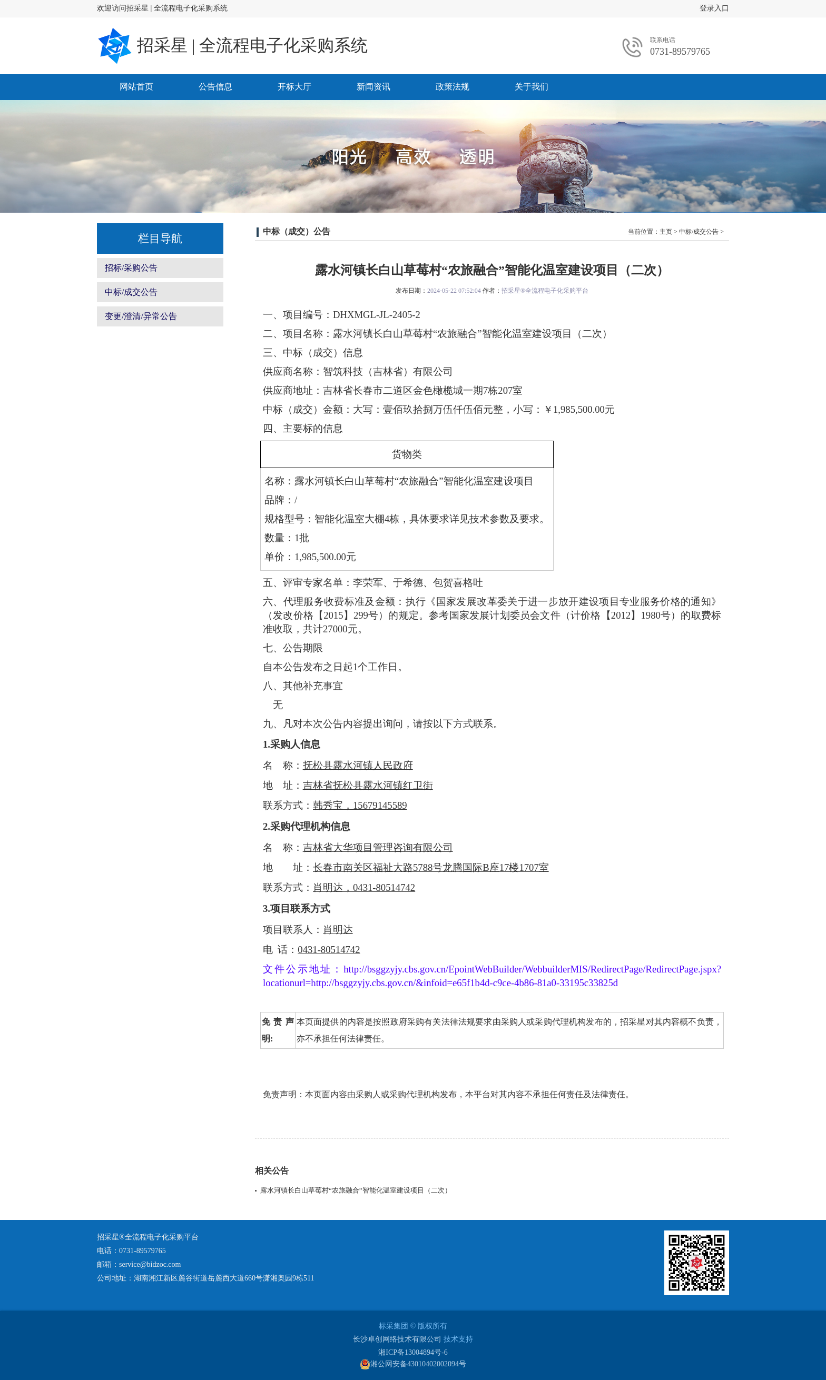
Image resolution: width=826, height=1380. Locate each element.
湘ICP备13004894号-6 (412, 1352)
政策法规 (452, 86)
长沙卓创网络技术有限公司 (397, 1339)
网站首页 (136, 86)
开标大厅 (294, 86)
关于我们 (531, 86)
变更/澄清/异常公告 (141, 316)
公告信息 (215, 86)
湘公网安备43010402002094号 (413, 1364)
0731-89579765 (680, 51)
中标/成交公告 (131, 291)
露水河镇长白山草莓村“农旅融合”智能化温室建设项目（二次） (355, 1190)
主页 (666, 231)
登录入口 (714, 8)
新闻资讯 (373, 86)
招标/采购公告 (131, 267)
